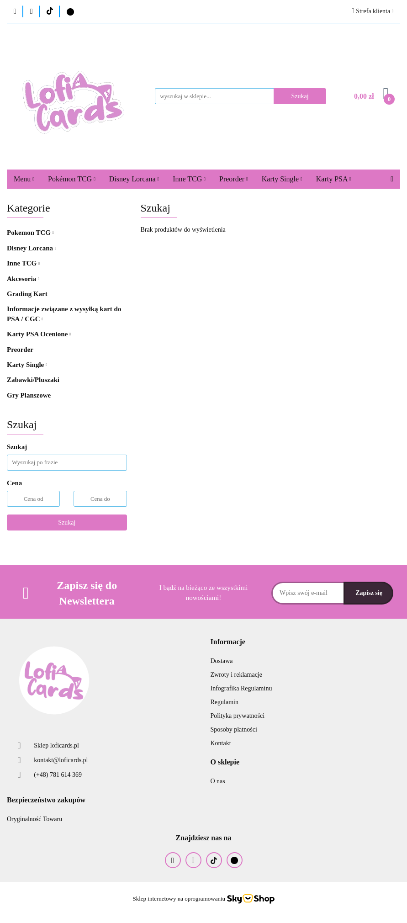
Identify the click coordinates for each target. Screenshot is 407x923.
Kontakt (221, 743)
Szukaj (66, 522)
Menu (24, 179)
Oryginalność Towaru (34, 819)
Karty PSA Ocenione (39, 334)
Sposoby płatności (234, 729)
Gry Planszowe (29, 395)
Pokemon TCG (30, 232)
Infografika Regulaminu (241, 688)
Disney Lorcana (134, 179)
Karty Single (282, 179)
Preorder (233, 179)
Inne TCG (189, 179)
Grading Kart (27, 293)
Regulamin (224, 702)
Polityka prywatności (238, 715)
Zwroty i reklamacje (237, 674)
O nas (218, 781)
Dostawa (222, 661)
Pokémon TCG (71, 179)
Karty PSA (333, 179)
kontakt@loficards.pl (61, 760)
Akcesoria (23, 278)
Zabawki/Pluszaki (33, 379)
